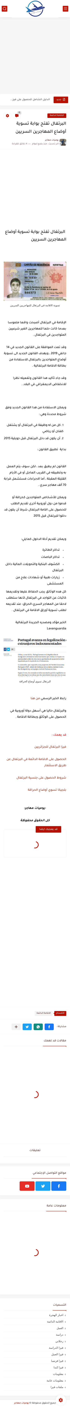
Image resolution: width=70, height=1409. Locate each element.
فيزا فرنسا (57, 1360)
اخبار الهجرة (56, 1315)
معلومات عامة (55, 1380)
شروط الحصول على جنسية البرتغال (41, 778)
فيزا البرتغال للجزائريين (50, 747)
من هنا (35, 698)
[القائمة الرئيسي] (65, 9)
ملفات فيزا (57, 1387)
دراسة (59, 1334)
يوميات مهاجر (21, 1403)
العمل (60, 1328)
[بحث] (4, 9)
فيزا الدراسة (56, 1347)
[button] (49, 1027)
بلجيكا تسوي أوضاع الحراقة (47, 790)
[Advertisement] (35, 56)
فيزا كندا (58, 1367)
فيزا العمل (57, 1354)
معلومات (58, 1373)
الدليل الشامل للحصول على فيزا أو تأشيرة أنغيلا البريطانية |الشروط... (30, 99)
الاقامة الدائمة (57, 115)
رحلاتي (59, 1341)
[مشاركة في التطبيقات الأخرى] (16, 1027)
